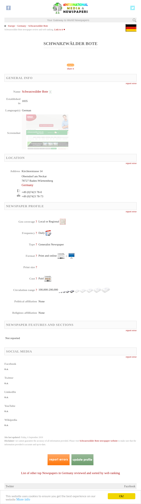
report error (131, 83)
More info (23, 500)
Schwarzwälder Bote (38, 26)
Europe (11, 26)
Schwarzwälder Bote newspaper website (98, 441)
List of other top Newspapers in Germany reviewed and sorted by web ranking (70, 473)
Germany (21, 26)
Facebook (129, 486)
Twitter (10, 486)
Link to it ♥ (59, 29)
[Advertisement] (100, 113)
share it (70, 68)
